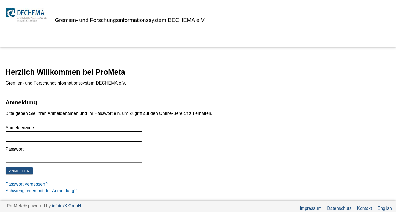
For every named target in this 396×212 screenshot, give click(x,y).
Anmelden (19, 171)
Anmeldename (20, 127)
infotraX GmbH (66, 205)
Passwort (15, 149)
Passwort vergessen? (27, 184)
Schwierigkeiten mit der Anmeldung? (41, 190)
